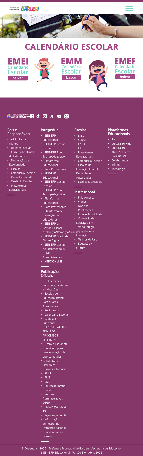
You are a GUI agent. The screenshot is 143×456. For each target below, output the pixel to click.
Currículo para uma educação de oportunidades (54, 352)
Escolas (15, 169)
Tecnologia (118, 169)
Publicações (85, 210)
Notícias (82, 206)
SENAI (81, 139)
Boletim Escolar (20, 148)
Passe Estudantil (21, 177)
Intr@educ (49, 130)
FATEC (81, 144)
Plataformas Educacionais (119, 132)
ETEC (80, 135)
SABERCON (118, 156)
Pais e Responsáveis (18, 132)
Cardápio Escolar (21, 181)
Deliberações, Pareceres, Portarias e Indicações (55, 285)
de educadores (53, 215)
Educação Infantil (55, 386)
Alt (113, 139)
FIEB (80, 148)
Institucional (84, 192)
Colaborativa (119, 160)
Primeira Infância (55, 369)
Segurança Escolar (56, 415)
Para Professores (55, 169)
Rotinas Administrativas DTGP (53, 398)
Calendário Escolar (22, 173)
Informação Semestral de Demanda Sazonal (54, 423)
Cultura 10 (118, 148)
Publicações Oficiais (50, 273)
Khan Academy (121, 152)
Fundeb (49, 390)
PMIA (47, 373)
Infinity (115, 164)
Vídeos (82, 201)
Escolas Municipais (89, 181)
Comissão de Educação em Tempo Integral (85, 222)
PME (47, 377)
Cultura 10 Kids (121, 143)
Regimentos (52, 310)
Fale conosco (86, 197)
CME (47, 381)
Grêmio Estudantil (56, 344)
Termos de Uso (87, 239)
